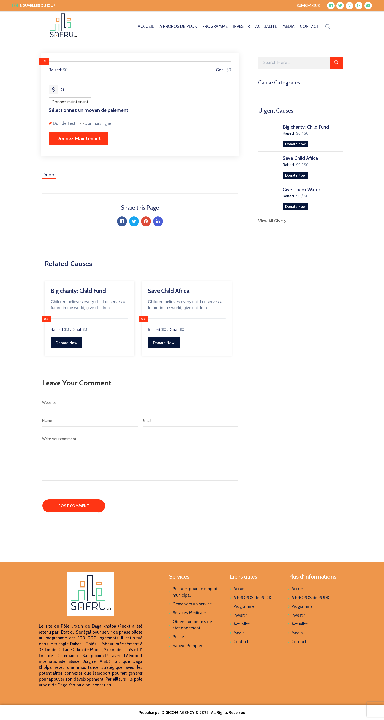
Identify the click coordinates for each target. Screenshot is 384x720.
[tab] (49, 176)
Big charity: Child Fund (306, 127)
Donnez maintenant (70, 102)
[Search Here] (294, 63)
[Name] (89, 421)
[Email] (190, 421)
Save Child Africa (300, 158)
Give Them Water (301, 189)
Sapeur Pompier (187, 645)
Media (288, 26)
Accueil (146, 26)
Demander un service (192, 603)
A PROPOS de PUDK (178, 26)
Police (178, 636)
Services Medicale (189, 612)
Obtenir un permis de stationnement (192, 624)
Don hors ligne (98, 123)
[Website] (140, 402)
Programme (215, 26)
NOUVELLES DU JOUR (38, 5)
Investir (241, 26)
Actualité (266, 26)
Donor (49, 175)
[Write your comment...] (140, 457)
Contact (309, 26)
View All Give (272, 221)
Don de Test (64, 123)
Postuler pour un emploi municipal (195, 592)
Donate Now (295, 144)
